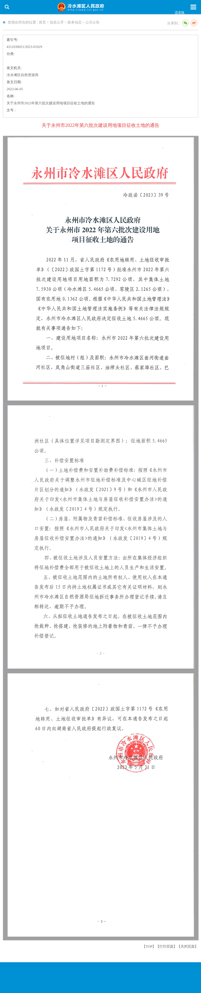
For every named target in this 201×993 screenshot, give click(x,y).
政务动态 (75, 22)
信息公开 (57, 22)
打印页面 (166, 946)
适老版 (180, 12)
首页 (42, 22)
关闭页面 (188, 946)
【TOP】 (149, 946)
